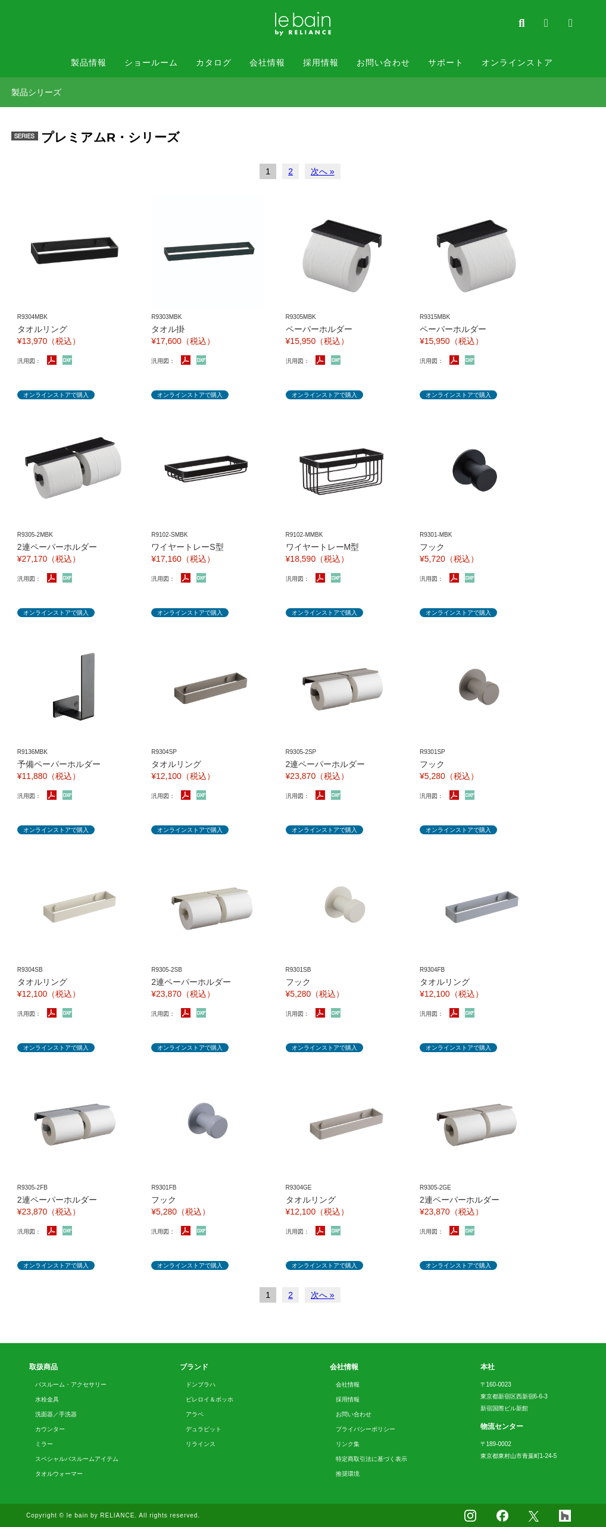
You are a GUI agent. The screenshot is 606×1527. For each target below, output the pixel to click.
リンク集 (348, 1444)
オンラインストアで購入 (56, 395)
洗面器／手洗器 (56, 1414)
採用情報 (321, 62)
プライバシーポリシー (365, 1429)
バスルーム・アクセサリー (71, 1384)
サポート (446, 62)
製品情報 (89, 62)
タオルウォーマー (59, 1473)
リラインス (200, 1444)
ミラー (44, 1444)
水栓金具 (47, 1399)
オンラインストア (517, 62)
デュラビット (203, 1429)
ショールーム (151, 62)
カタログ (214, 62)
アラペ (195, 1414)
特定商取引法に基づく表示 (371, 1459)
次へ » (323, 171)
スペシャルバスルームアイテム (76, 1459)
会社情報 (267, 62)
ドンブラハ (200, 1384)
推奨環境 (348, 1473)
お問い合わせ (383, 62)
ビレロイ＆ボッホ (209, 1399)
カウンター (50, 1429)
